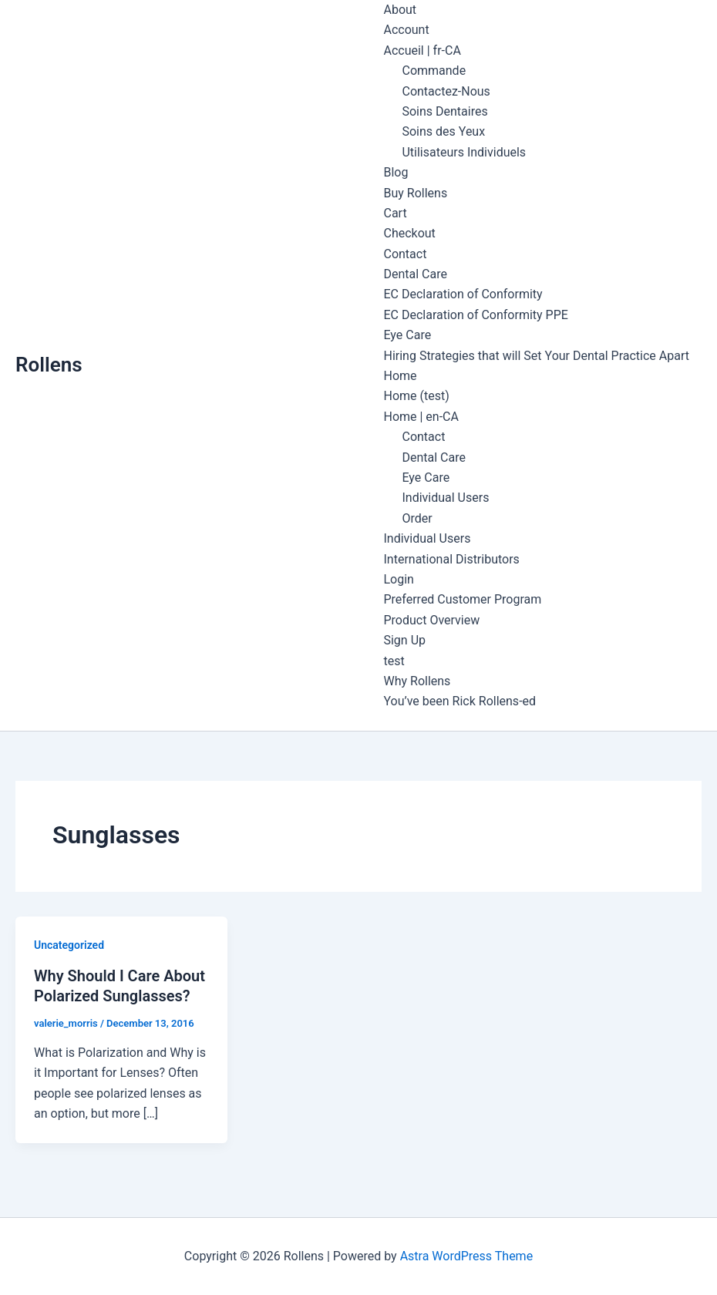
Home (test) (416, 395)
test (393, 661)
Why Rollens (416, 681)
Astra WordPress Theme (466, 1256)
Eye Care (407, 335)
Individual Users (445, 497)
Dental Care (415, 274)
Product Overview (431, 620)
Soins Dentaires (444, 111)
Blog (395, 172)
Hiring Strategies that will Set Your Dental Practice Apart (536, 355)
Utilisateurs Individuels (464, 152)
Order (417, 518)
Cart (394, 213)
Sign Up (404, 640)
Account (406, 29)
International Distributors (451, 559)
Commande (434, 70)
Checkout (409, 233)
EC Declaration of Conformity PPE (475, 315)
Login (398, 579)
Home (399, 375)
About (399, 9)
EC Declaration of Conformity (462, 294)
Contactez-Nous (446, 91)
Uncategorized (69, 945)
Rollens (48, 364)
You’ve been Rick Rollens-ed (459, 701)
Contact (404, 254)
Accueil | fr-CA (421, 50)
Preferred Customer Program (462, 599)
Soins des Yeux (443, 131)
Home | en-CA (421, 416)
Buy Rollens (415, 193)
